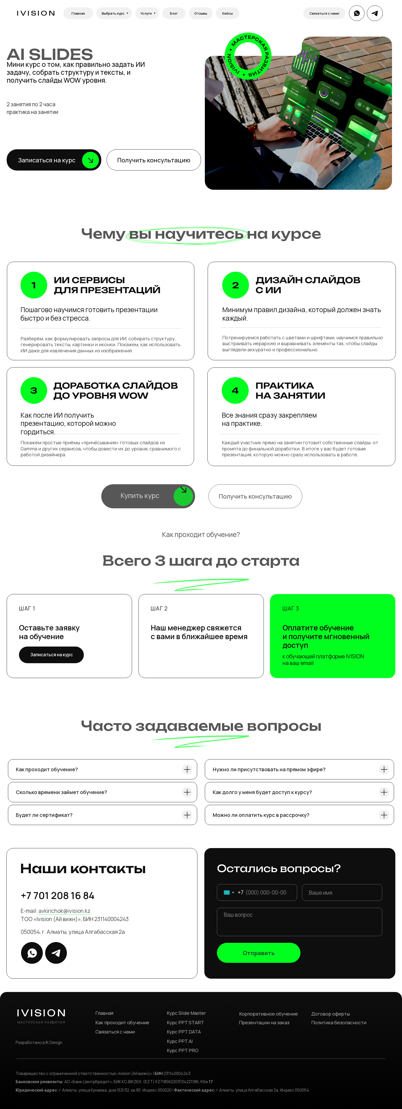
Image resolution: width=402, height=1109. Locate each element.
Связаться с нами (115, 1032)
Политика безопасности (338, 1022)
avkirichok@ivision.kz (64, 910)
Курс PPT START (185, 1022)
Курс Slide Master (186, 1013)
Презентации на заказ (264, 1022)
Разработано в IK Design (39, 1042)
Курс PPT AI (180, 1041)
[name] (342, 892)
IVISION (36, 13)
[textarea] (300, 922)
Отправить (259, 953)
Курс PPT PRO (182, 1050)
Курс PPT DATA (184, 1032)
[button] (54, 159)
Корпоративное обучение (268, 1014)
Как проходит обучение (122, 1022)
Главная (104, 1013)
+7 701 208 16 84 (58, 895)
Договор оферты (330, 1014)
